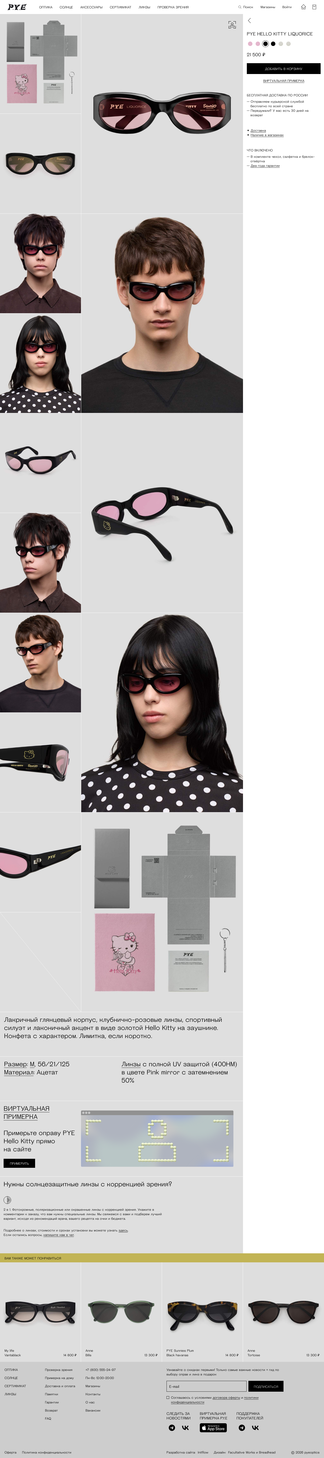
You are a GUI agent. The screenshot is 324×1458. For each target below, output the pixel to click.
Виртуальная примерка (283, 81)
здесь (123, 1230)
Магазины (268, 7)
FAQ (48, 1418)
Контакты (93, 1394)
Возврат (51, 1410)
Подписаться (266, 1387)
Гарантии (52, 1402)
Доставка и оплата (60, 1386)
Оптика (45, 7)
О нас (90, 1402)
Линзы (144, 7)
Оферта (10, 1452)
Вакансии (93, 1410)
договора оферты (226, 1397)
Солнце (66, 7)
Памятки (51, 1394)
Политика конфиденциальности (46, 1452)
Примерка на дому (59, 1378)
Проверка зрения (173, 7)
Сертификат (120, 7)
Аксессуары (91, 7)
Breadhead (267, 1452)
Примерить (19, 1163)
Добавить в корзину (283, 69)
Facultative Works (241, 1452)
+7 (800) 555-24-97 (101, 1370)
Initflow (203, 1452)
